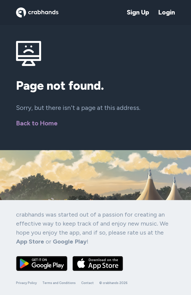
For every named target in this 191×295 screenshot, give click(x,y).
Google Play (70, 241)
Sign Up (138, 12)
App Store (30, 241)
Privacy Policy (26, 283)
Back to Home (37, 123)
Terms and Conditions (59, 283)
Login (166, 12)
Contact (87, 283)
